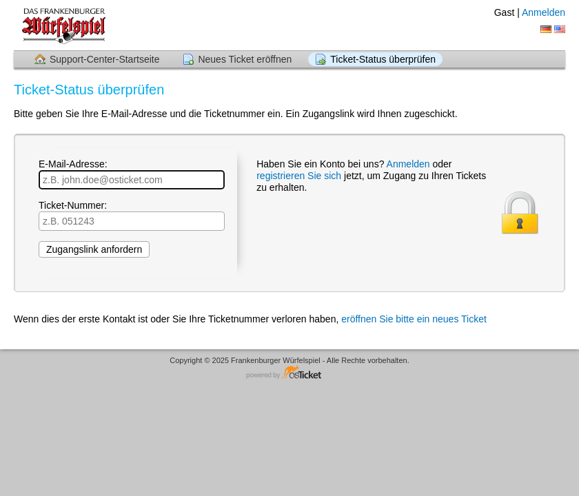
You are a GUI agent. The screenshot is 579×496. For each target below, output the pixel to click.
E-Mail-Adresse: (132, 173)
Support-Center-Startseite (105, 59)
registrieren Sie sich (300, 175)
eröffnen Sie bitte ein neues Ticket (414, 318)
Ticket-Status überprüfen (383, 59)
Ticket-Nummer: (132, 215)
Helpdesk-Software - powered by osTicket (289, 373)
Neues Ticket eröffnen (245, 59)
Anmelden (543, 12)
